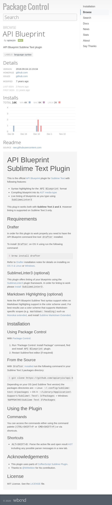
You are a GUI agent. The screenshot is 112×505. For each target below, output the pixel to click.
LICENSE (35, 481)
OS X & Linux (14, 265)
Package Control (21, 337)
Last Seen (8, 86)
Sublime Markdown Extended (55, 314)
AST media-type (48, 192)
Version (7, 69)
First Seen (8, 90)
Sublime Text (58, 178)
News (86, 29)
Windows (30, 265)
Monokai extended (17, 314)
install (18, 286)
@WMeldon (28, 465)
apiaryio (11, 40)
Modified (8, 81)
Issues (6, 76)
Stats (86, 34)
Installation (89, 6)
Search (87, 17)
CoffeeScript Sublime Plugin (53, 461)
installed (29, 365)
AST (70, 442)
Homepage (8, 72)
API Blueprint (33, 178)
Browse (87, 12)
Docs (86, 23)
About (86, 40)
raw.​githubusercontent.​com (27, 147)
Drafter (20, 261)
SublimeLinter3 (15, 282)
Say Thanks (89, 46)
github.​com (22, 72)
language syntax (22, 54)
